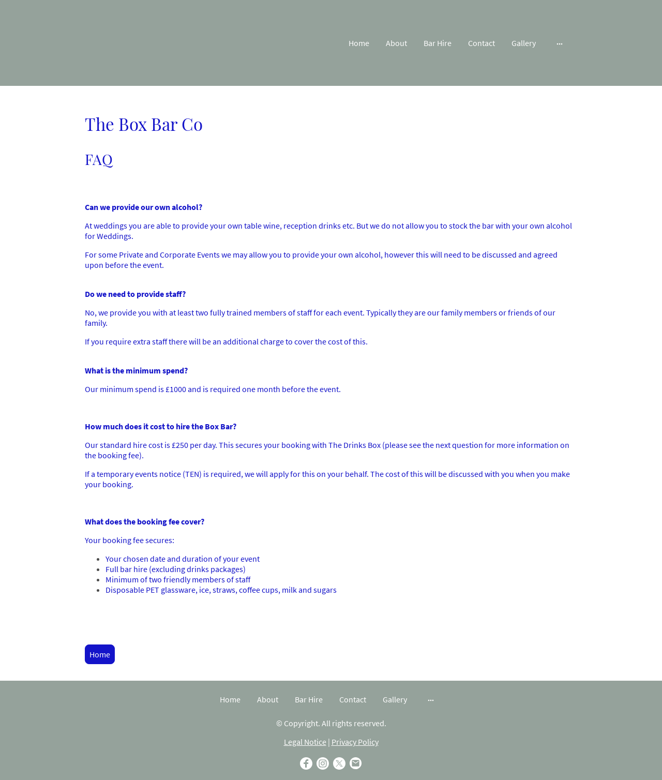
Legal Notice (305, 742)
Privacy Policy (355, 742)
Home (99, 654)
